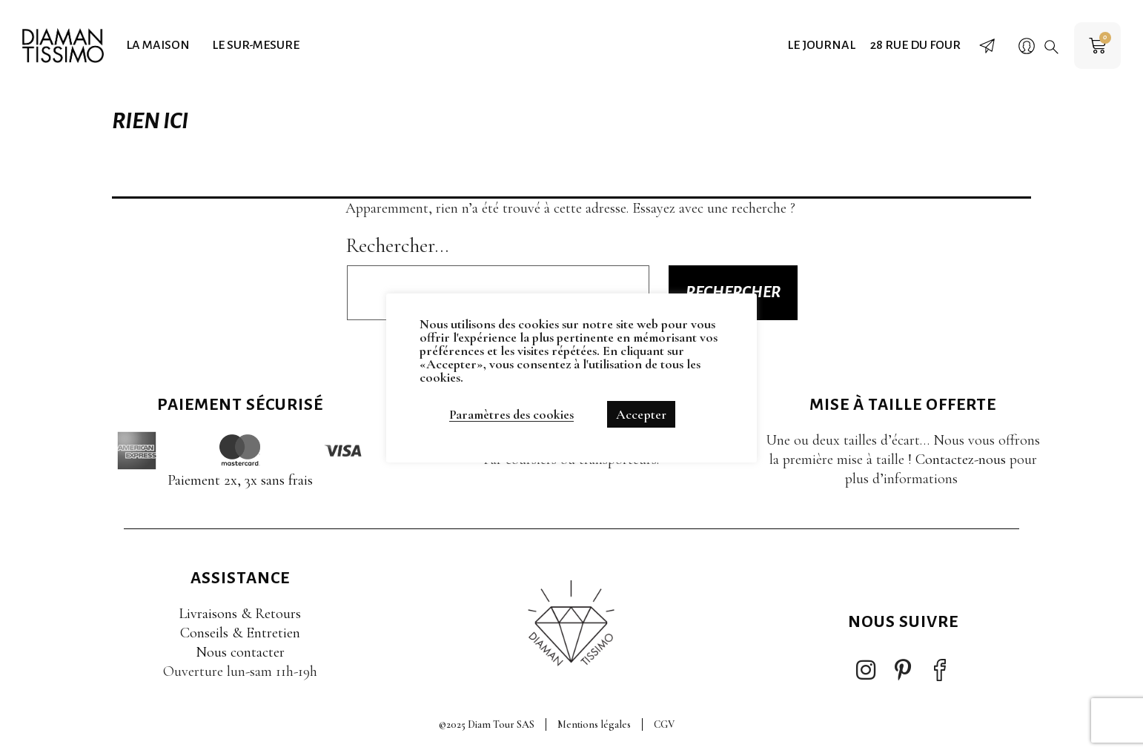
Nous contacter (240, 652)
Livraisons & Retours (240, 614)
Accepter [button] (641, 414)
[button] (1051, 47)
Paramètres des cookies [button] (511, 414)
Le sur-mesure (255, 45)
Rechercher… (396, 245)
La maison (158, 45)
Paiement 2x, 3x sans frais (240, 480)
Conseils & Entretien (240, 633)
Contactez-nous (960, 459)
